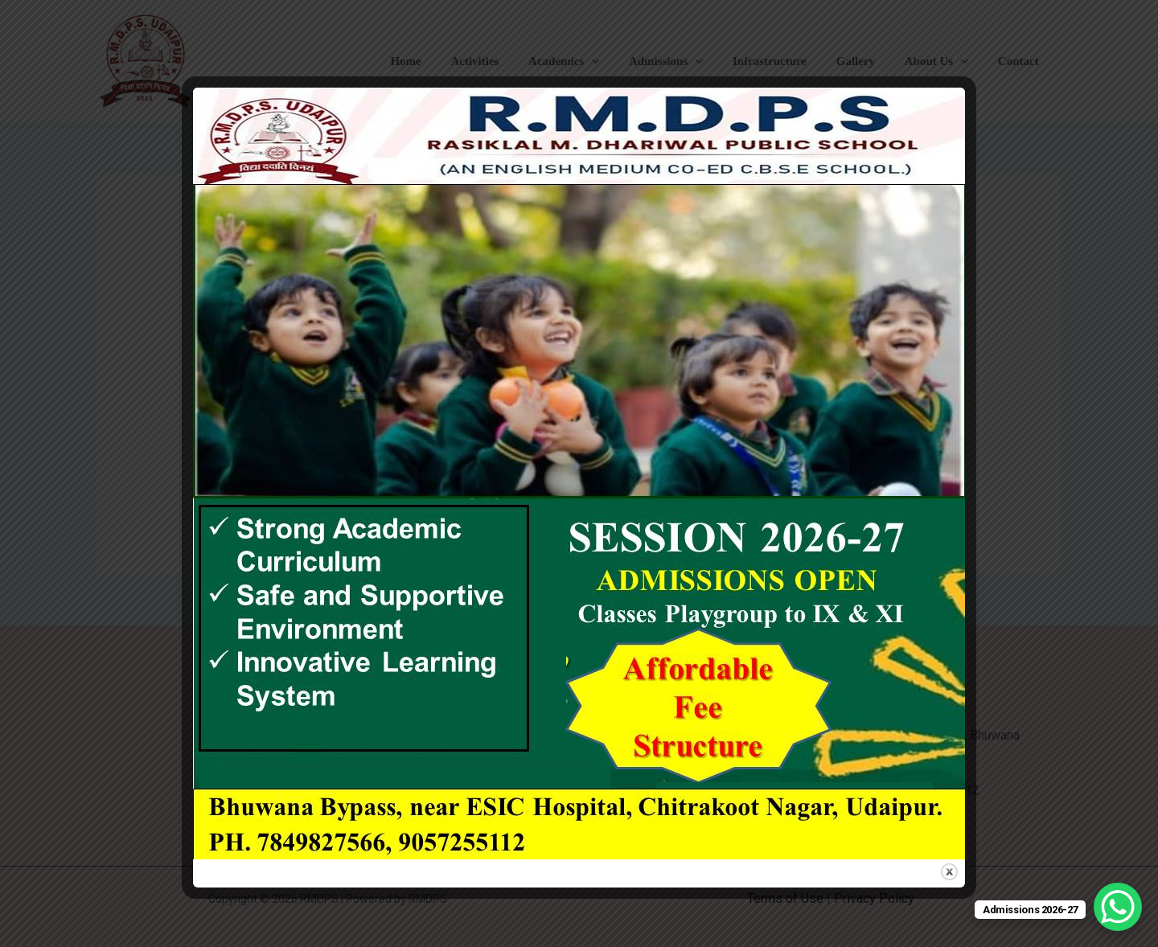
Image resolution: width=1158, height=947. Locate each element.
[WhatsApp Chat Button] (1118, 907)
